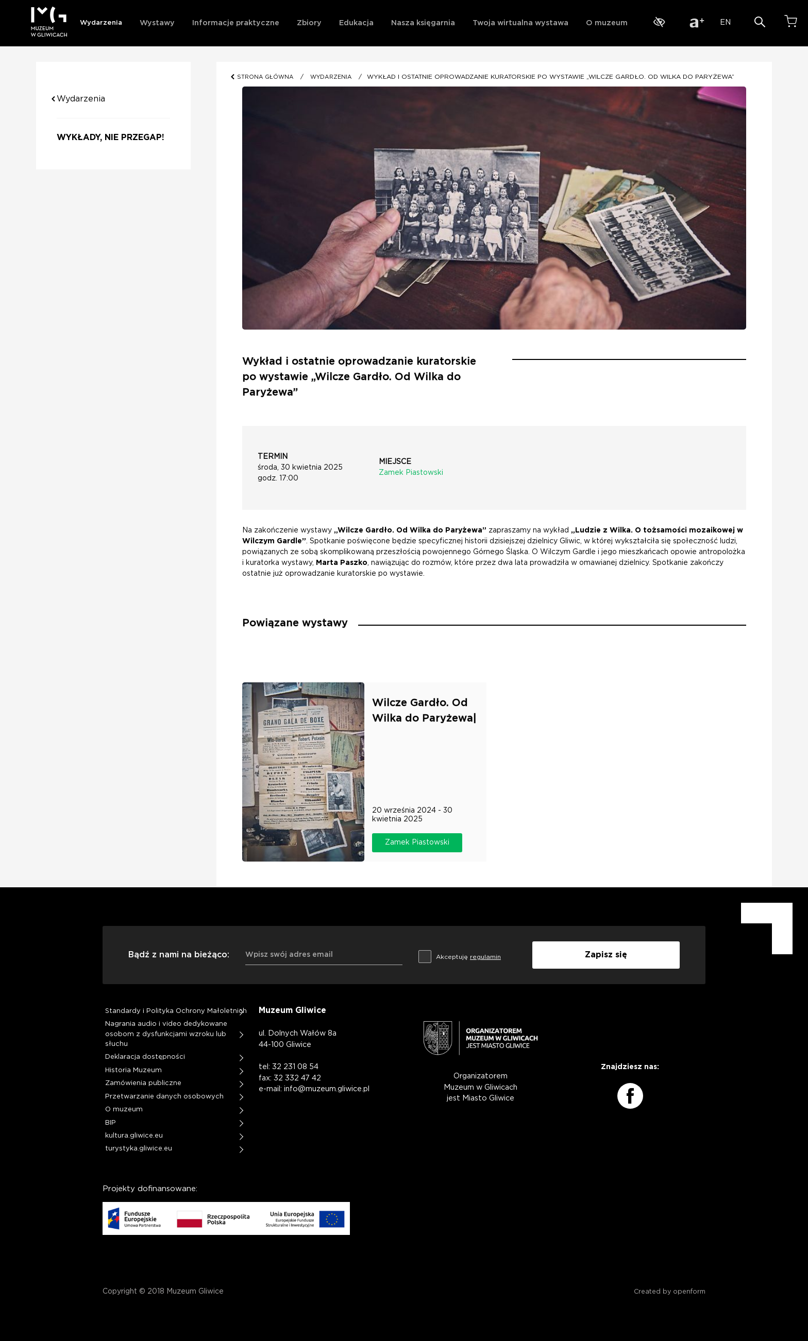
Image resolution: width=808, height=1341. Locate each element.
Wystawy (157, 23)
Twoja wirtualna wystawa (520, 23)
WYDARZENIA (331, 77)
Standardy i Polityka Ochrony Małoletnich (176, 1011)
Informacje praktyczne (235, 23)
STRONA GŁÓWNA (266, 77)
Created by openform (669, 1291)
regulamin (485, 957)
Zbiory (309, 23)
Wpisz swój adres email (289, 954)
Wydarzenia (101, 23)
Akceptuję (459, 955)
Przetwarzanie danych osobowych (164, 1096)
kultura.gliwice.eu (134, 1135)
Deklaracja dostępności (145, 1057)
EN (725, 22)
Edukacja (356, 23)
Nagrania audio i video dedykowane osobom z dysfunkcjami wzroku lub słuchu (166, 1034)
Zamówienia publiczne (143, 1083)
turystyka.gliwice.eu (138, 1148)
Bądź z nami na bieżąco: (178, 955)
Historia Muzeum (133, 1070)
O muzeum (607, 23)
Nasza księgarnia (423, 23)
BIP (110, 1123)
